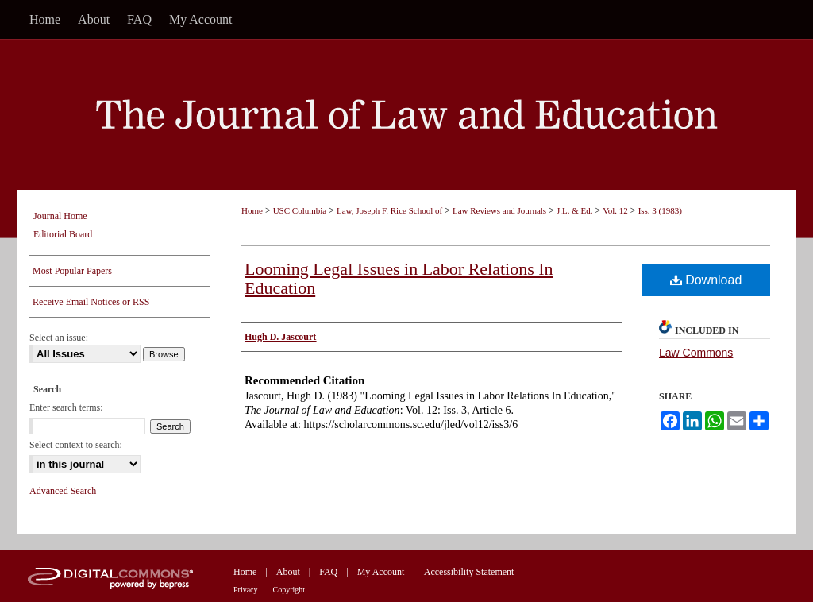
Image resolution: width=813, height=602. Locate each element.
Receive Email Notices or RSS (91, 301)
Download (706, 280)
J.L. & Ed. (575, 210)
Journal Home (60, 216)
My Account (381, 571)
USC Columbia (300, 210)
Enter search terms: (66, 407)
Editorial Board (62, 234)
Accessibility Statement (469, 571)
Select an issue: (58, 337)
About (288, 571)
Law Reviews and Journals (499, 210)
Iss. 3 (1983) (660, 210)
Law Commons (696, 352)
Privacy (245, 589)
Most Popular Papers (72, 270)
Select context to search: (75, 444)
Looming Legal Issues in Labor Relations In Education (399, 278)
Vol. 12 (615, 210)
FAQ (328, 571)
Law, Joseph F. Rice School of (389, 210)
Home (252, 210)
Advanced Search (62, 490)
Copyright (289, 589)
